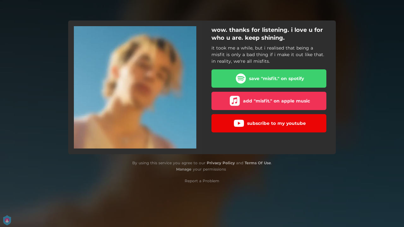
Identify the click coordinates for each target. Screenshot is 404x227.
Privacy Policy (221, 162)
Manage (184, 169)
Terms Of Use (258, 162)
